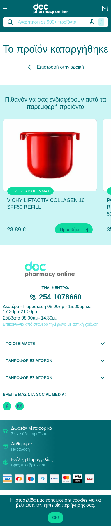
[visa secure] (79, 478)
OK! (55, 517)
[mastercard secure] (67, 478)
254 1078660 (60, 297)
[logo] (54, 8)
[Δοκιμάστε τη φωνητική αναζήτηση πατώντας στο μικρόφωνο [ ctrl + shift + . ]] (92, 22)
